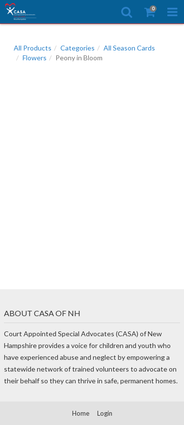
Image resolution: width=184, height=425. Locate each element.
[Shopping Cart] (149, 12)
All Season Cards (129, 48)
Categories (77, 48)
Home (80, 413)
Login (104, 413)
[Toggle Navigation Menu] (172, 12)
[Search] (126, 12)
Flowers (35, 57)
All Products (33, 48)
